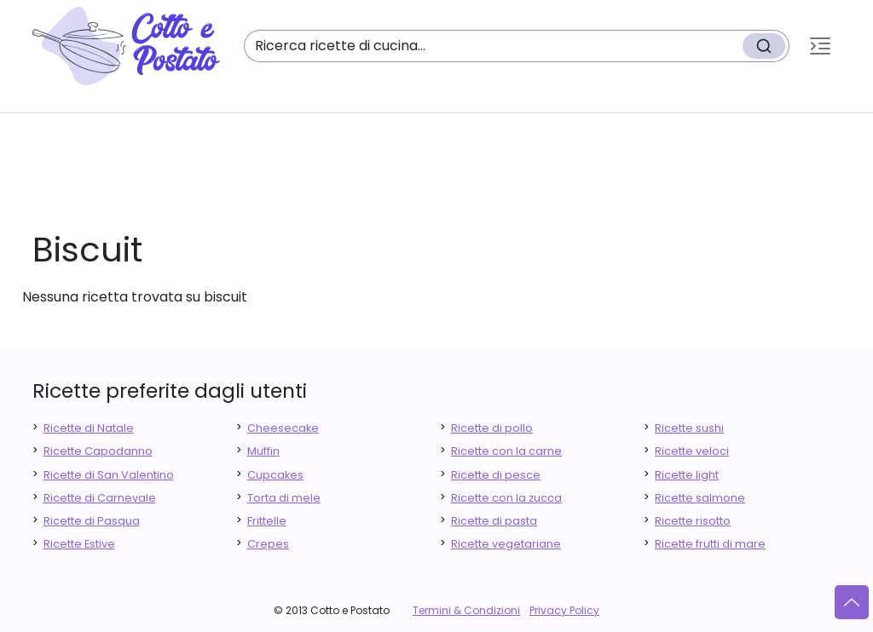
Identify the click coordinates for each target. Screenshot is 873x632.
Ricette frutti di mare (710, 544)
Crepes (268, 544)
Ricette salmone (700, 498)
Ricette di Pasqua (91, 521)
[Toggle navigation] (820, 46)
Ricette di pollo (492, 428)
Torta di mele (284, 498)
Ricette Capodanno (98, 451)
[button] (820, 46)
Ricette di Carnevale (99, 498)
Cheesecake (283, 428)
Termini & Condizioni (466, 610)
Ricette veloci (692, 451)
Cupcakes (275, 475)
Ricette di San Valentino (108, 475)
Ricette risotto (693, 521)
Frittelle (266, 521)
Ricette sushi (689, 428)
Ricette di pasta (494, 521)
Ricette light (687, 475)
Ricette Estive (79, 544)
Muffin (263, 451)
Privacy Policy (564, 610)
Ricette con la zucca (506, 498)
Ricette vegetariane (506, 544)
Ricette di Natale (88, 428)
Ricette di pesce (496, 475)
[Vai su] (852, 602)
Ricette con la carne (506, 451)
